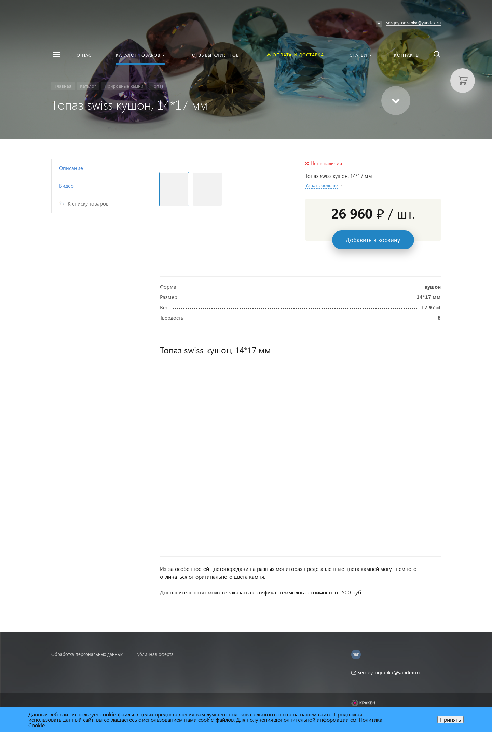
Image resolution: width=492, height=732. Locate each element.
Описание (71, 168)
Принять (450, 719)
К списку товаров (88, 203)
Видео (66, 185)
